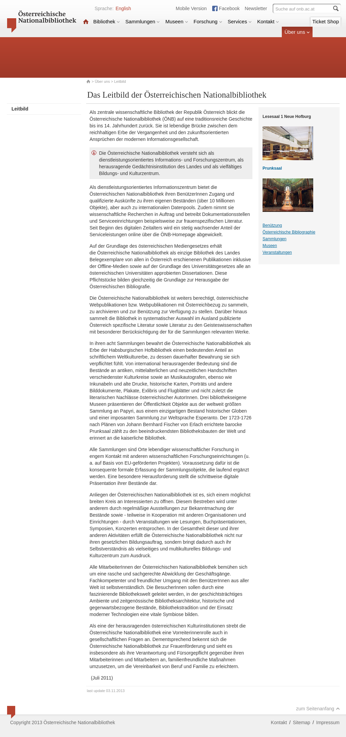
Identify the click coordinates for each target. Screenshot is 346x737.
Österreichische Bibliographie (289, 232)
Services (240, 21)
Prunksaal (272, 168)
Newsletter (256, 8)
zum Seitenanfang (318, 708)
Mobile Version (191, 8)
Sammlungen (142, 21)
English (123, 8)
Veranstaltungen (277, 252)
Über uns (297, 32)
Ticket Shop (325, 21)
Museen (176, 21)
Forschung (208, 21)
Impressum (328, 722)
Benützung (272, 225)
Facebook (229, 8)
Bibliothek (106, 21)
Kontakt (268, 21)
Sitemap (301, 722)
